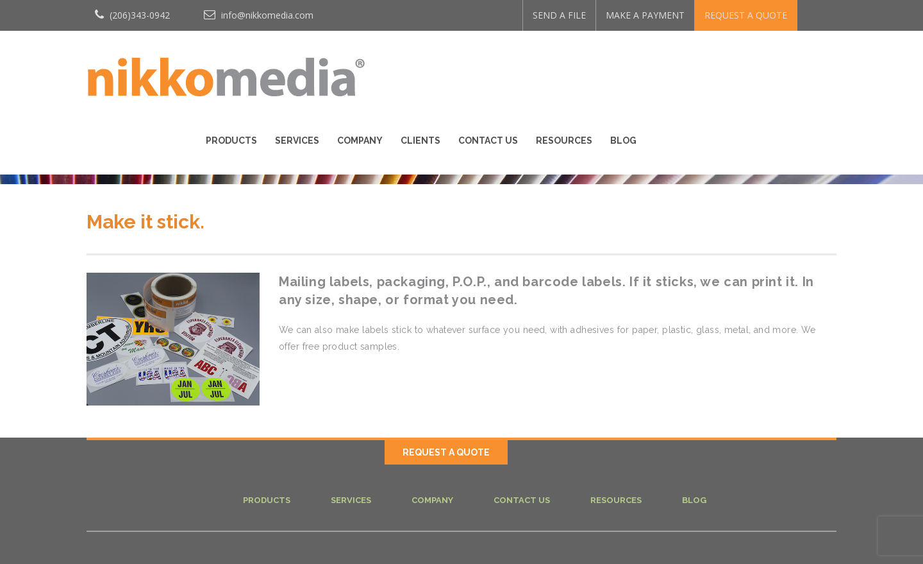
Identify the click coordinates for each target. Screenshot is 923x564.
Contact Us (680, 65)
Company (552, 65)
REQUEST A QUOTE (745, 15)
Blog (815, 65)
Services (489, 65)
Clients (613, 65)
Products (423, 65)
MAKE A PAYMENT (645, 15)
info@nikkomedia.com (258, 15)
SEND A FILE (559, 15)
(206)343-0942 (132, 15)
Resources (756, 65)
